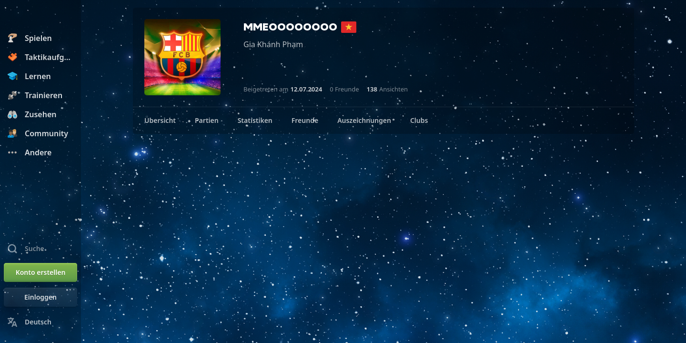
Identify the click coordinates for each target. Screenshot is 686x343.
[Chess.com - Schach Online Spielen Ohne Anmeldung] (40, 16)
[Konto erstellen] (40, 272)
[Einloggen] (40, 297)
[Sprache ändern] (40, 322)
